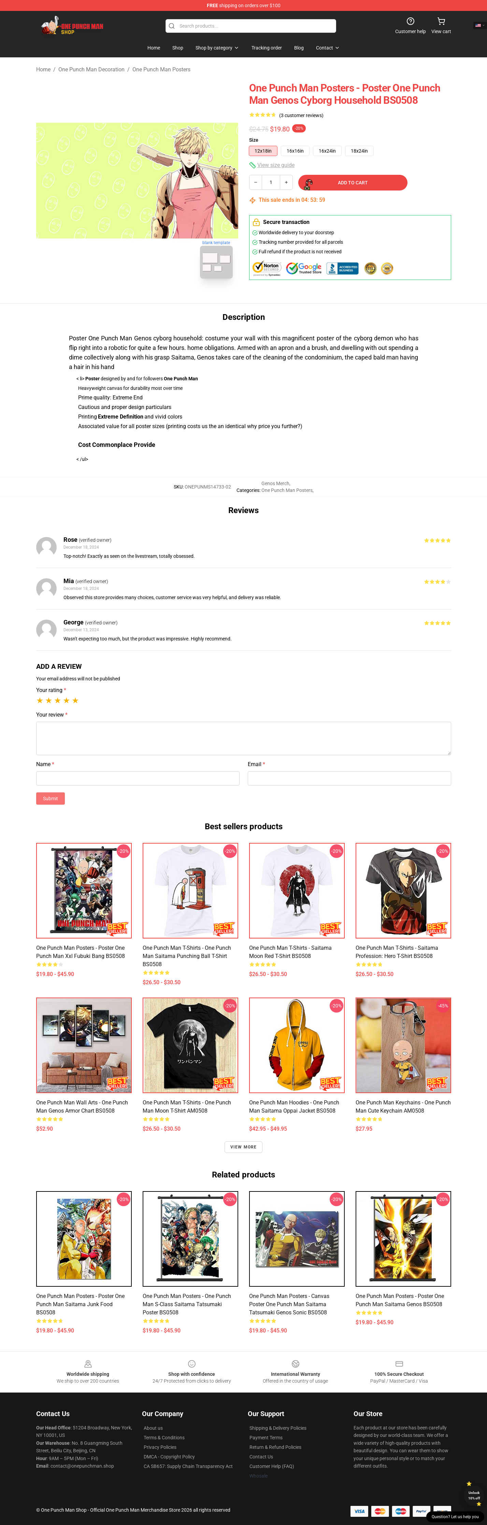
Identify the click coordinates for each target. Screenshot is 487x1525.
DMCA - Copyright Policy (169, 1456)
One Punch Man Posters (161, 69)
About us (153, 1428)
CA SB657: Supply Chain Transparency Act (188, 1466)
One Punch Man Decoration (91, 69)
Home (43, 69)
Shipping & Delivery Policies (277, 1428)
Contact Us (261, 1456)
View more (243, 1147)
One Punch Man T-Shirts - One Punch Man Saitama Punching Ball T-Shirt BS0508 (187, 956)
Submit (50, 798)
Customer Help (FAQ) (271, 1466)
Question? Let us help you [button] (455, 1516)
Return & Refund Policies (275, 1447)
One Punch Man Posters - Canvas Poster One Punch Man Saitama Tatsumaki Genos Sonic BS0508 (289, 1304)
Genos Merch (275, 483)
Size (253, 140)
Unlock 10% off (474, 1495)
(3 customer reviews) (301, 115)
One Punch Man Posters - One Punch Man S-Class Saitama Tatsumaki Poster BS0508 (187, 1304)
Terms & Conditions (164, 1437)
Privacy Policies (160, 1447)
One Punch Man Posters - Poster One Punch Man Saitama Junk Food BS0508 (80, 1304)
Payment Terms (266, 1437)
